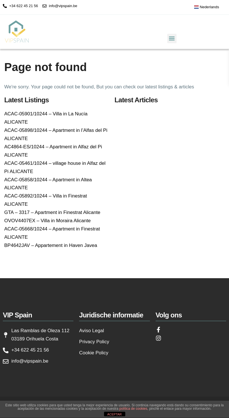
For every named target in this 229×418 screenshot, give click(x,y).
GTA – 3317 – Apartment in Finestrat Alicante (52, 212)
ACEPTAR (114, 414)
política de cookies (133, 409)
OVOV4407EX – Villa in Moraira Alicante (47, 220)
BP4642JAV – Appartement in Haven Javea (50, 245)
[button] (172, 38)
